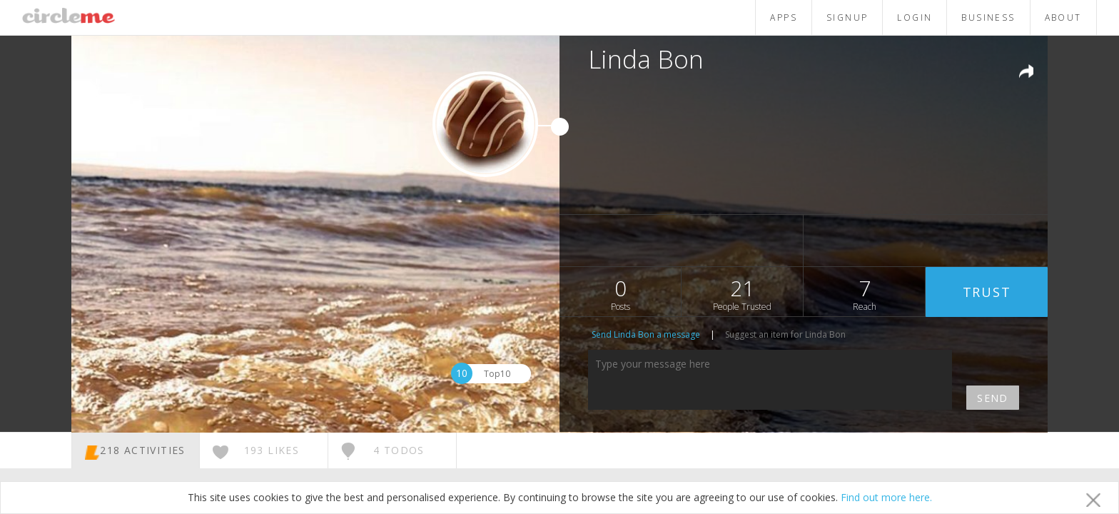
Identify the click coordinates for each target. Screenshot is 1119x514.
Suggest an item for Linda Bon (785, 334)
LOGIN (914, 17)
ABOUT (1063, 17)
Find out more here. (886, 497)
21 (742, 293)
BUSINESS (988, 17)
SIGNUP (847, 17)
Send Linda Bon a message (646, 334)
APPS (783, 17)
